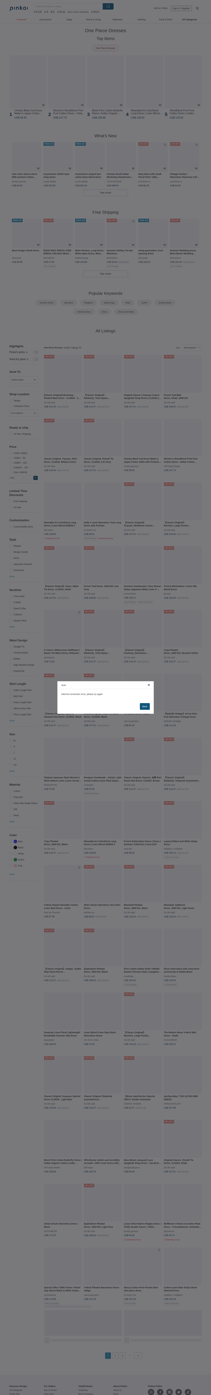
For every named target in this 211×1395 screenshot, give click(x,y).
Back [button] (144, 706)
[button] (148, 685)
